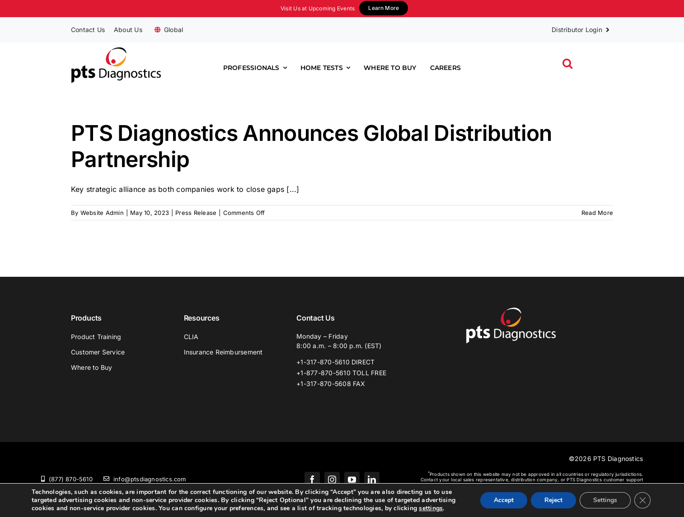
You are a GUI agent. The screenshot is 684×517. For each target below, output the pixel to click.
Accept (504, 500)
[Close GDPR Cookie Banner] (642, 500)
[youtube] (352, 479)
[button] (567, 63)
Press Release (195, 212)
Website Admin (102, 212)
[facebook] (312, 479)
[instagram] (332, 479)
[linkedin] (371, 479)
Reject (553, 500)
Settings (605, 500)
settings (431, 508)
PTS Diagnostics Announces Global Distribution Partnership (311, 146)
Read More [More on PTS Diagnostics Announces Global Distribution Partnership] (597, 212)
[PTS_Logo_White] (511, 310)
